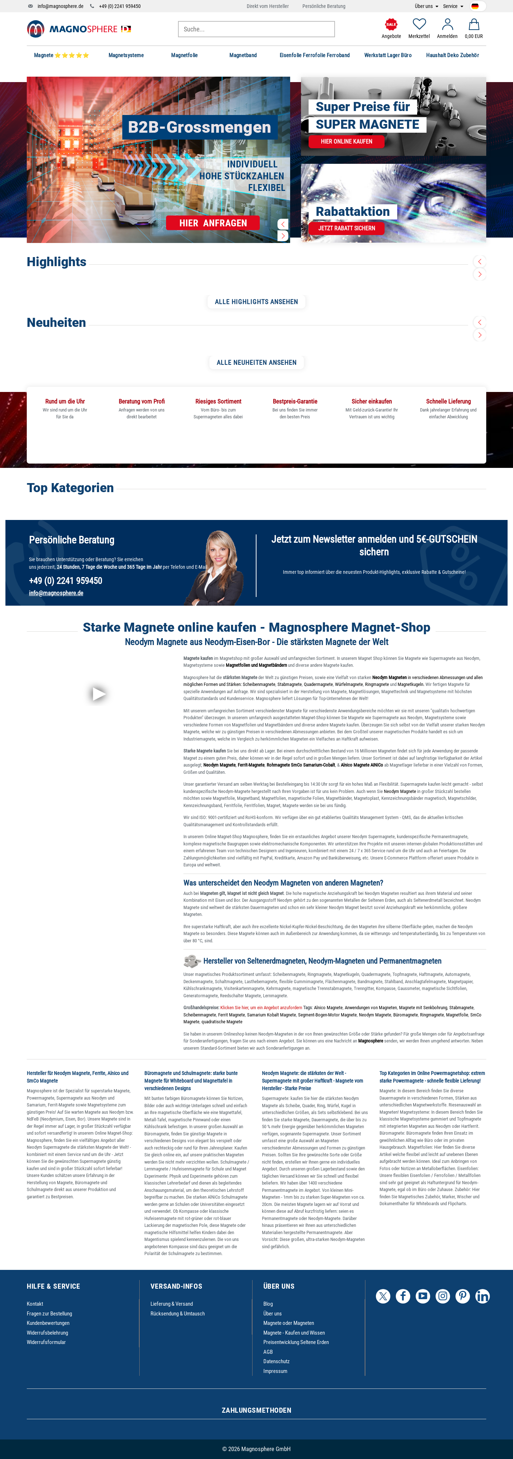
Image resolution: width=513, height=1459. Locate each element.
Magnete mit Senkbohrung (423, 1007)
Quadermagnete (318, 684)
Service (451, 6)
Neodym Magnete (400, 791)
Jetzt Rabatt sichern (346, 228)
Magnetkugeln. (411, 684)
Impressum (275, 1371)
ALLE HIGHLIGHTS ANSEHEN (256, 302)
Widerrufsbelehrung (47, 1333)
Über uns (424, 6)
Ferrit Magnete (231, 1015)
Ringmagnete (377, 684)
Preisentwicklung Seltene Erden (296, 1342)
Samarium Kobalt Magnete (271, 1015)
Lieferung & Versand (171, 1304)
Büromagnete (405, 1015)
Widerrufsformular (46, 1342)
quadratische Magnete (222, 1021)
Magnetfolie (457, 1015)
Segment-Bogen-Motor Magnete (327, 1015)
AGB (268, 1352)
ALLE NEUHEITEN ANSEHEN (257, 362)
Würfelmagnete (349, 684)
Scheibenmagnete (259, 684)
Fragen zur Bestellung (49, 1313)
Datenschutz (276, 1361)
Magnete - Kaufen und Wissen (294, 1333)
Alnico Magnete (328, 1007)
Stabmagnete (289, 684)
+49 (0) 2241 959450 (120, 6)
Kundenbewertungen (48, 1323)
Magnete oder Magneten (288, 1323)
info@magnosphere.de (61, 6)
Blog (268, 1304)
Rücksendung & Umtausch (177, 1313)
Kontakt (35, 1304)
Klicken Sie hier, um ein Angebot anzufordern (260, 1007)
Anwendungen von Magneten (371, 1007)
